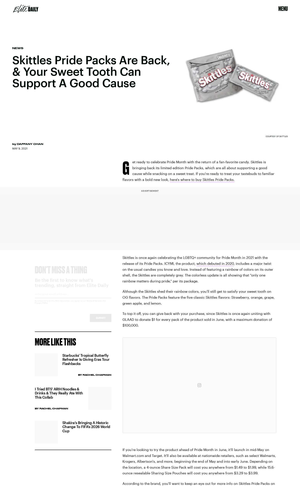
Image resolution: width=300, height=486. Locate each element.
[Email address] (73, 299)
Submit (101, 321)
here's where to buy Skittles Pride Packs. (202, 179)
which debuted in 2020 (215, 263)
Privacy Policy (41, 306)
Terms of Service (94, 304)
